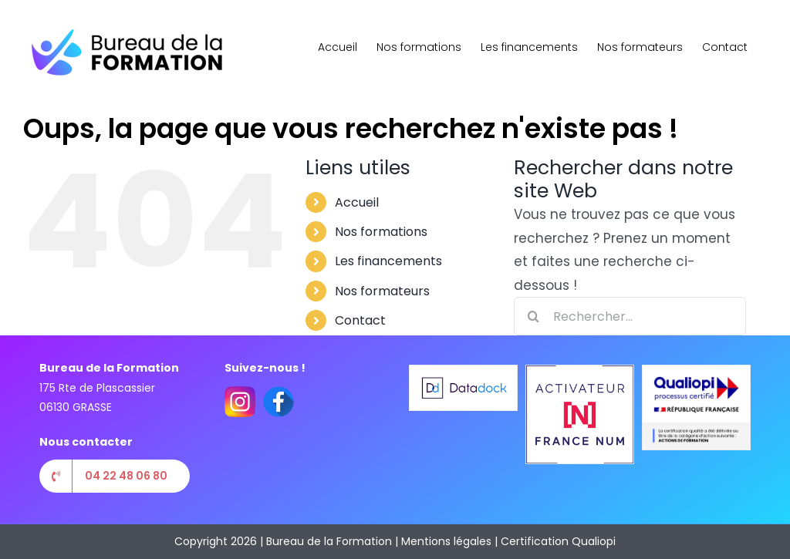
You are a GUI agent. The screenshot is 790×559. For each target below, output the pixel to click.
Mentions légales (446, 541)
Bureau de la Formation (329, 541)
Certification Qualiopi (558, 541)
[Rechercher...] (630, 316)
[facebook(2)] (278, 392)
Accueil (357, 202)
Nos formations (381, 232)
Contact (360, 320)
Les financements (388, 261)
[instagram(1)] (240, 392)
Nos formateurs (382, 291)
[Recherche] (533, 316)
